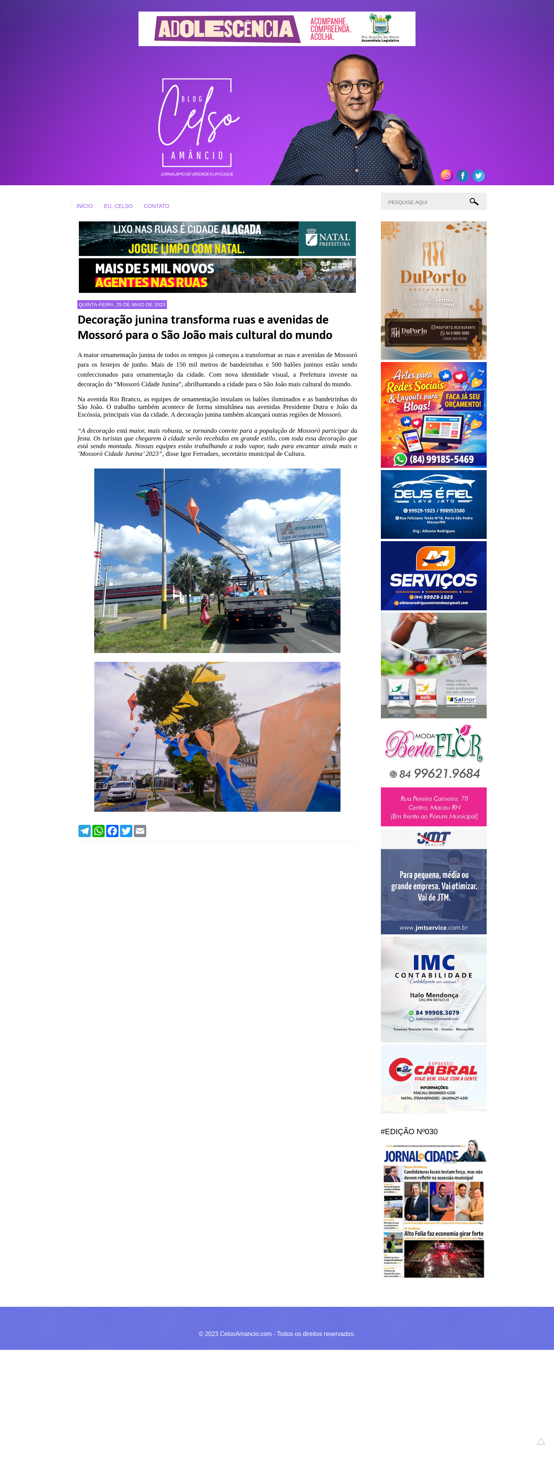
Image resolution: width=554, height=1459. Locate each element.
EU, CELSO (118, 206)
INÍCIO (85, 206)
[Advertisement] (231, 1403)
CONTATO (156, 206)
